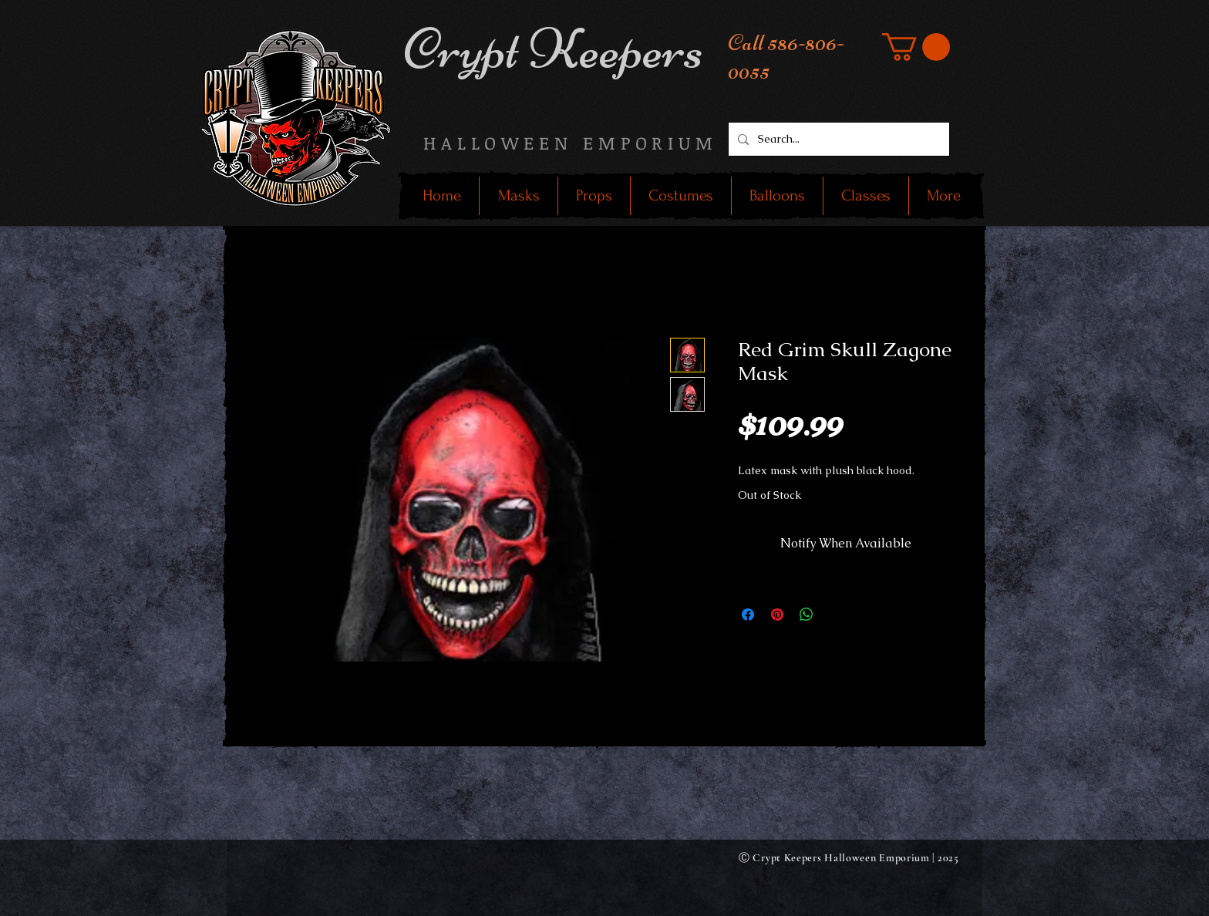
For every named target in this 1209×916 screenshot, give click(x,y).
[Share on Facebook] (748, 614)
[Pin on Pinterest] (777, 614)
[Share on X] (836, 614)
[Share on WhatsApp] (806, 614)
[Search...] (837, 139)
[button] (916, 47)
